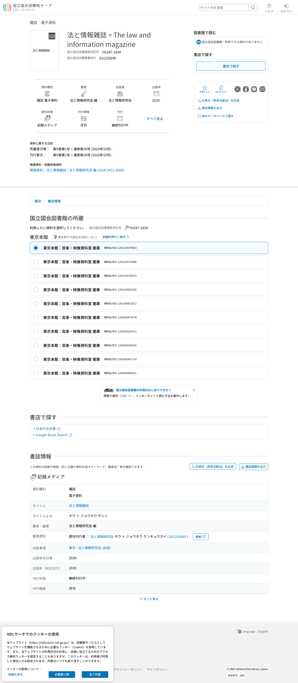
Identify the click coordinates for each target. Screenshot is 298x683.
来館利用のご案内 (116, 236)
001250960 (177, 536)
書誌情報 (54, 200)
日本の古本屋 (48, 428)
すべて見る (155, 118)
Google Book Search (54, 434)
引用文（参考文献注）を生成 (218, 100)
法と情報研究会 (102, 536)
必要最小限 (62, 674)
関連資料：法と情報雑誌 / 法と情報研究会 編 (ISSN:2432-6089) (77, 169)
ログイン (286, 7)
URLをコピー (221, 89)
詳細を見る (15, 674)
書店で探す (231, 66)
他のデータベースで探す (215, 116)
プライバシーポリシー (127, 669)
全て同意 (95, 674)
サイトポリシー (157, 669)
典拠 (201, 537)
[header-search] (228, 7)
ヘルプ (269, 7)
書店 (38, 200)
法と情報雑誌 (79, 505)
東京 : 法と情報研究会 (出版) (90, 547)
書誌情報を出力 (209, 108)
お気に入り (204, 89)
